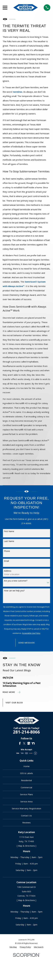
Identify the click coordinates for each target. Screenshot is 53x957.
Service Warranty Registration (26, 808)
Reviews (26, 822)
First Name (9, 531)
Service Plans (26, 794)
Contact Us (26, 815)
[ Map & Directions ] (26, 845)
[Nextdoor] (33, 743)
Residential (26, 780)
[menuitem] (13, 947)
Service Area (26, 801)
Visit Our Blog (14, 702)
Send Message (26, 642)
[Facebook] (19, 743)
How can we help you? (14, 590)
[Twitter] (24, 743)
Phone (7, 551)
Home (26, 766)
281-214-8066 (26, 732)
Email (6, 561)
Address (7, 570)
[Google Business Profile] (28, 743)
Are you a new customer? (15, 580)
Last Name (9, 541)
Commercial (26, 787)
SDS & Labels (26, 773)
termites (17, 91)
